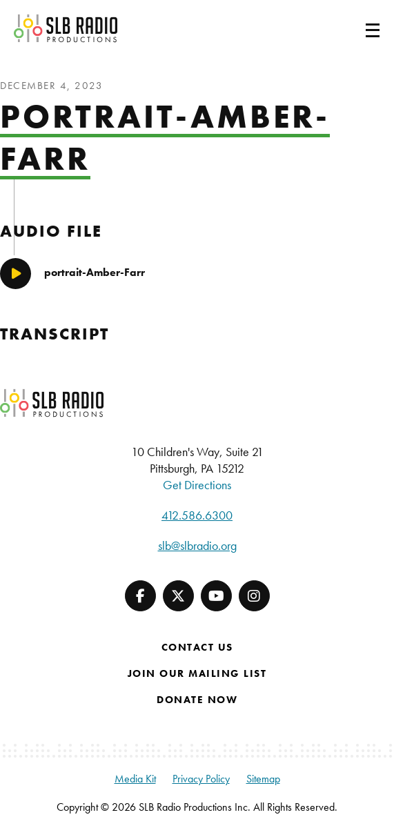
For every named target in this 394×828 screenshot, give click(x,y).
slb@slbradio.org (197, 545)
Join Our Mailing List (197, 673)
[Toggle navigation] (356, 28)
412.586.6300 (197, 515)
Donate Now (197, 700)
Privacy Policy (201, 778)
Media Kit (135, 778)
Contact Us (197, 647)
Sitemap (263, 778)
